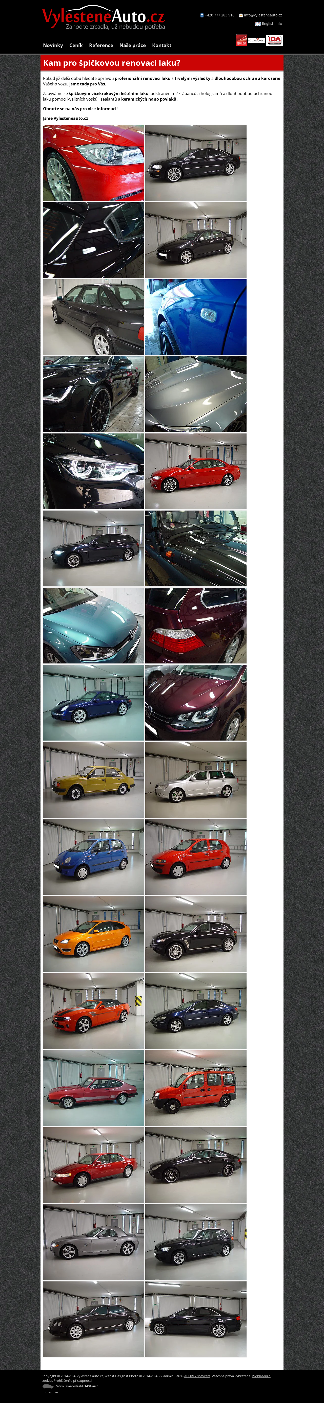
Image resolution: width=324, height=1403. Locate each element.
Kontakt (161, 45)
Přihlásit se (50, 1392)
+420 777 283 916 (219, 15)
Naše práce (132, 45)
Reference (101, 45)
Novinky (53, 45)
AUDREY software (197, 1376)
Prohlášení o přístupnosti (73, 1380)
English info (268, 23)
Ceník (76, 45)
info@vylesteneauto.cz (263, 15)
